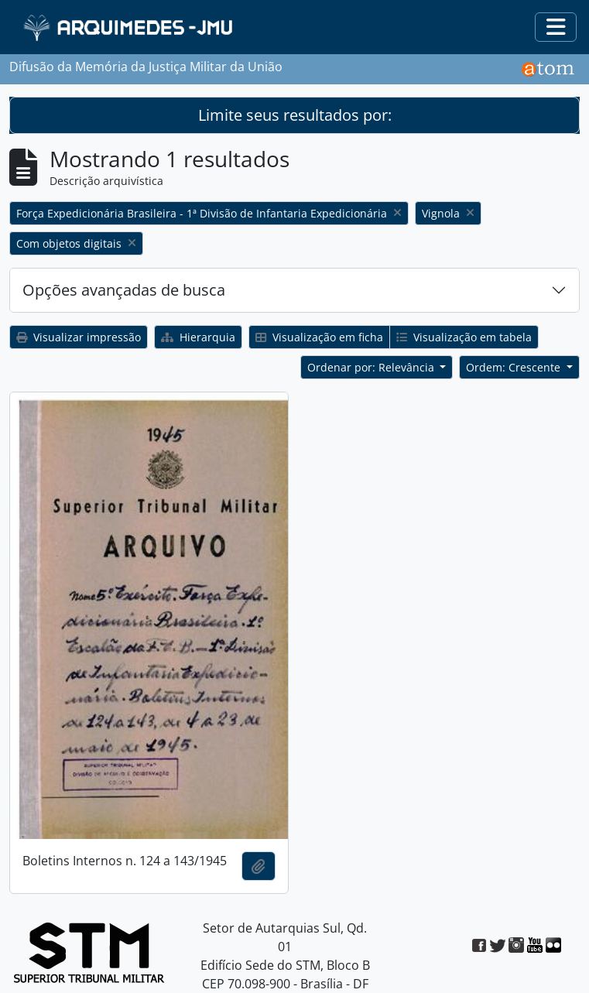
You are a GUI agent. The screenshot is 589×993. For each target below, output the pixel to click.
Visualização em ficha (319, 337)
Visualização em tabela (464, 337)
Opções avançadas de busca (123, 289)
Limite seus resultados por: (295, 114)
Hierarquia (198, 337)
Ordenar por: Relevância (372, 367)
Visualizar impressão (78, 337)
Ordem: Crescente (514, 367)
